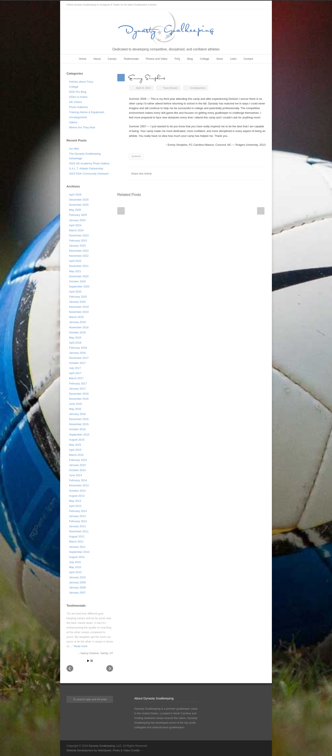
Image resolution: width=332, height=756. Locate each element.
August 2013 (76, 495)
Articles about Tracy (81, 81)
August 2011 (76, 536)
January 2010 (77, 577)
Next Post (260, 211)
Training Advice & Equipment (86, 112)
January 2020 (77, 301)
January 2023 (77, 245)
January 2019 (77, 322)
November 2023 (79, 235)
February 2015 (78, 460)
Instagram (261, 5)
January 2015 (77, 465)
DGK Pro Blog (77, 91)
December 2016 (79, 393)
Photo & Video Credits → (128, 750)
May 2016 (75, 409)
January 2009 (77, 582)
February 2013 (78, 511)
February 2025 (78, 214)
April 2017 (75, 373)
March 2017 (76, 378)
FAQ (177, 58)
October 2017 (77, 363)
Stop (92, 661)
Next (109, 668)
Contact (248, 58)
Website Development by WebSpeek (88, 750)
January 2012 (77, 526)
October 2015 (77, 429)
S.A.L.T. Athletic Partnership (86, 168)
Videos (73, 122)
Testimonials (131, 58)
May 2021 (75, 271)
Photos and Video (156, 58)
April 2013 (75, 506)
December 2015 (79, 419)
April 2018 (75, 342)
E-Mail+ (261, 173)
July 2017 (75, 368)
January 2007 (77, 592)
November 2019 (79, 311)
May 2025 (75, 209)
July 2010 (75, 562)
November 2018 (79, 327)
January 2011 (77, 546)
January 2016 (77, 414)
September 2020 (79, 286)
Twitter (253, 5)
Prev (69, 668)
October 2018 (77, 332)
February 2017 (78, 383)
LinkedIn (244, 173)
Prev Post (121, 211)
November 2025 (79, 204)
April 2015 (75, 449)
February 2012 (78, 521)
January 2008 (77, 587)
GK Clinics (75, 102)
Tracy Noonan (170, 88)
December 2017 (79, 357)
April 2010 (75, 572)
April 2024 (75, 225)
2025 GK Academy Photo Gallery (89, 163)
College (204, 58)
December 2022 (79, 250)
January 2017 (77, 388)
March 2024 (76, 230)
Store (219, 58)
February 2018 (78, 347)
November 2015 (79, 424)
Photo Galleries (78, 107)
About (97, 58)
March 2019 (76, 317)
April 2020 (75, 291)
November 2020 (79, 276)
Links (233, 58)
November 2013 (79, 485)
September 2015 (79, 434)
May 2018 (75, 337)
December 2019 (79, 306)
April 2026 (75, 194)
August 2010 (76, 557)
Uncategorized (78, 117)
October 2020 (77, 281)
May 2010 (75, 567)
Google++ (253, 173)
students (136, 156)
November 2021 (79, 266)
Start (88, 661)
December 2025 (79, 199)
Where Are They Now (82, 127)
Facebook (227, 173)
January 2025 (77, 220)
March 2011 (76, 541)
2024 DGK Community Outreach (89, 173)
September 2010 (79, 551)
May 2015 (75, 444)
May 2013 (75, 500)
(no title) (74, 148)
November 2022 (79, 255)
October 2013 (77, 490)
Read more (80, 646)
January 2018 (77, 352)
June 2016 (75, 403)
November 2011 (79, 531)
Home (82, 58)
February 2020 (78, 296)
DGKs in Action (78, 96)
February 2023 (78, 240)
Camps (112, 58)
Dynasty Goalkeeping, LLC (105, 745)
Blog (190, 58)
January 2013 (77, 516)
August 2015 (76, 439)
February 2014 (78, 480)
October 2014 (77, 470)
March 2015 (76, 454)
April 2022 (75, 260)
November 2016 (79, 398)
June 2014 (75, 475)
